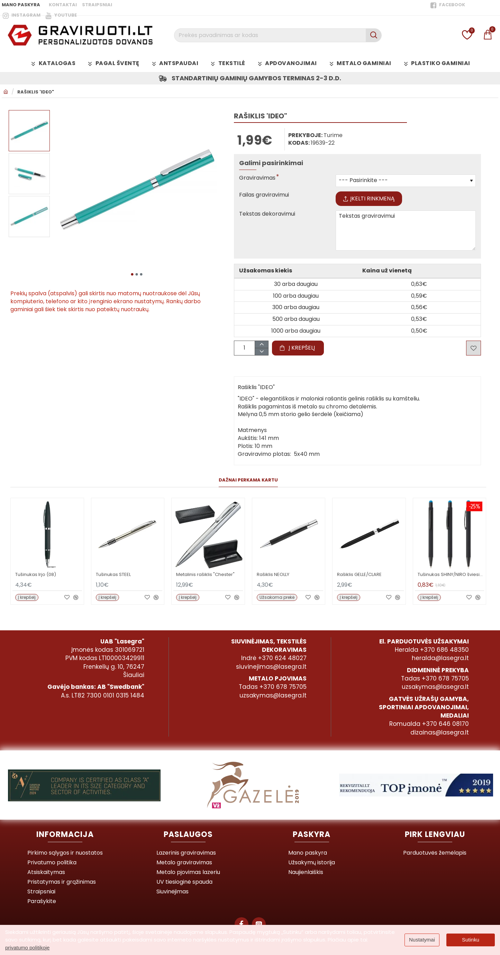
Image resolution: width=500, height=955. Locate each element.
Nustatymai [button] (422, 940)
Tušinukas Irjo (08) (35, 575)
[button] (132, 274)
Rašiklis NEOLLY (273, 575)
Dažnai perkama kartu (248, 480)
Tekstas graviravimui (406, 230)
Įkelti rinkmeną (369, 198)
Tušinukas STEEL (113, 575)
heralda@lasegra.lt (440, 658)
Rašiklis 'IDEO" (35, 92)
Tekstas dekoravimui (267, 214)
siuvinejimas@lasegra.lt (271, 667)
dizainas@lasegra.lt (439, 732)
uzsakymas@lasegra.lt (273, 695)
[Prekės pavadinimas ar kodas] (373, 35)
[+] (261, 344)
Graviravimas (257, 178)
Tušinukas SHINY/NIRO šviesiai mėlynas (451, 575)
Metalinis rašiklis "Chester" (205, 575)
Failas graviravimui (264, 195)
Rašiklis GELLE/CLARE (359, 575)
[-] (261, 351)
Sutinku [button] (470, 940)
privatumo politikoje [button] (27, 948)
